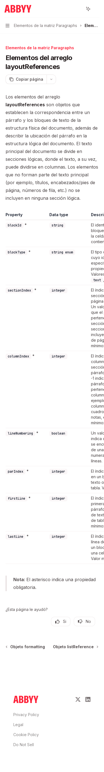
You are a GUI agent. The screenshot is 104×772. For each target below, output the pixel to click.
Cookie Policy (26, 734)
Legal (18, 724)
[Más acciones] (97, 9)
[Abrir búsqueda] (77, 8)
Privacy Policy (26, 714)
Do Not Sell (23, 744)
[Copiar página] (26, 79)
